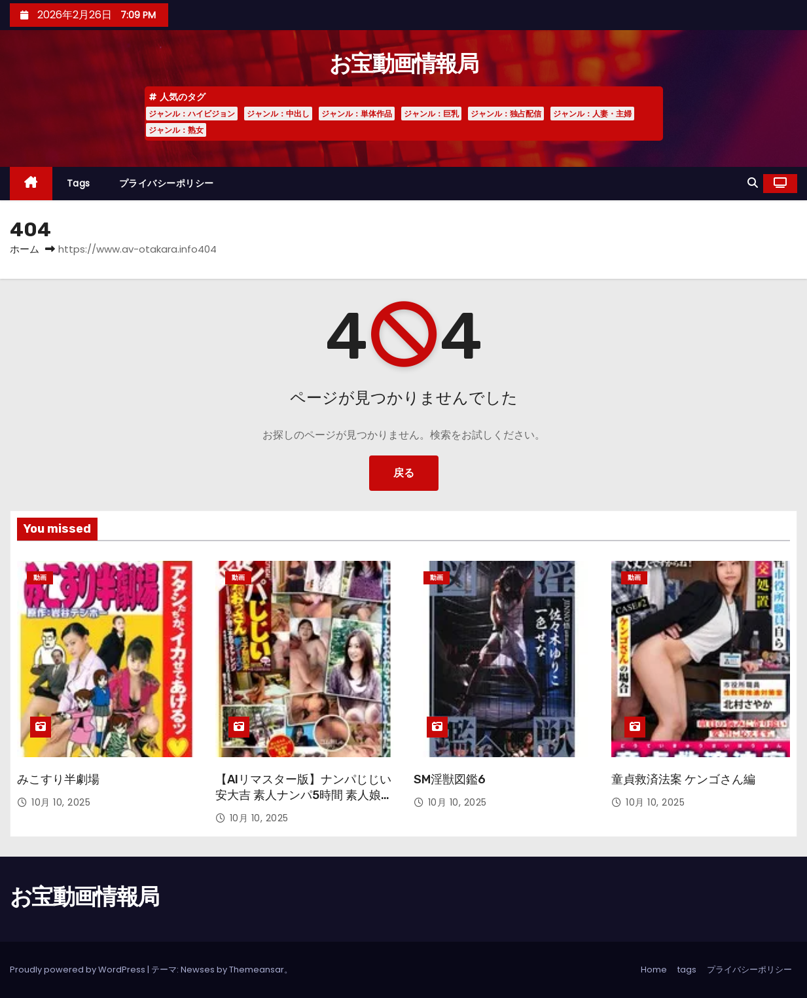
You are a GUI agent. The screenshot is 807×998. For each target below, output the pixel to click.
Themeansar (256, 969)
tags (78, 183)
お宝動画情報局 (403, 63)
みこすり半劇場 (58, 779)
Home (654, 969)
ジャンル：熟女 (176, 129)
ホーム (24, 249)
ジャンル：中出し (278, 113)
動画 (39, 577)
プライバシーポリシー (166, 183)
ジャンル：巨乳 (431, 113)
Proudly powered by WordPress (78, 969)
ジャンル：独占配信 (506, 113)
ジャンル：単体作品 (356, 113)
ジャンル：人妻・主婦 (592, 113)
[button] (752, 182)
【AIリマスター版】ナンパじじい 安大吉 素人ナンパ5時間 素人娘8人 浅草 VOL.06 (303, 795)
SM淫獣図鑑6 (450, 779)
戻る (403, 472)
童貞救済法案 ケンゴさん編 (683, 779)
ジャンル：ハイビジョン (192, 113)
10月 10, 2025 (60, 802)
